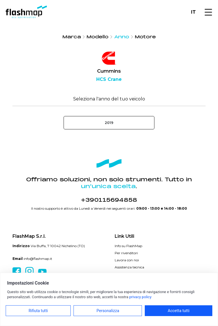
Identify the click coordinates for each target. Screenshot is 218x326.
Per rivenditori (126, 253)
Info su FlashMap (128, 246)
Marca (71, 36)
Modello (97, 36)
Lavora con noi (127, 260)
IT (193, 12)
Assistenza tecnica (129, 267)
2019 (109, 123)
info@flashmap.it (38, 258)
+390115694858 (109, 200)
